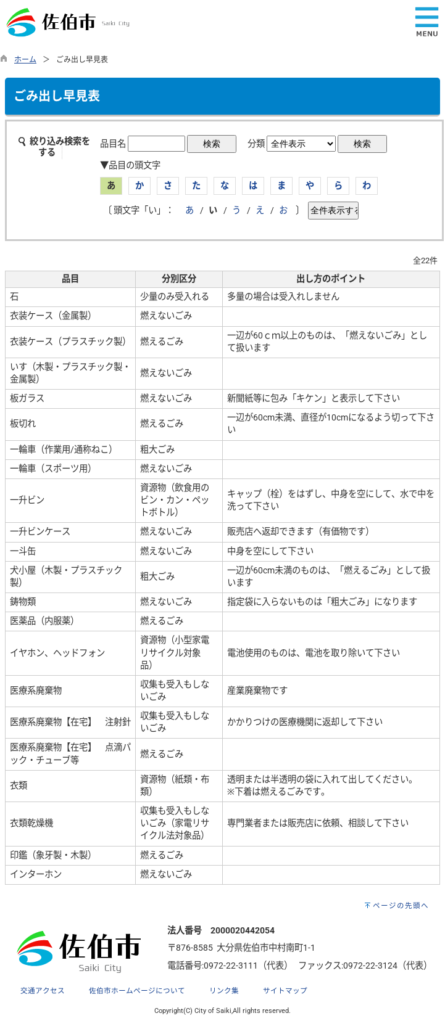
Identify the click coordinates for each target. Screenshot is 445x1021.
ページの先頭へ (401, 905)
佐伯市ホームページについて (137, 990)
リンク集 (224, 990)
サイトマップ (285, 990)
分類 (256, 144)
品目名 (113, 144)
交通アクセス (42, 990)
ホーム (25, 59)
